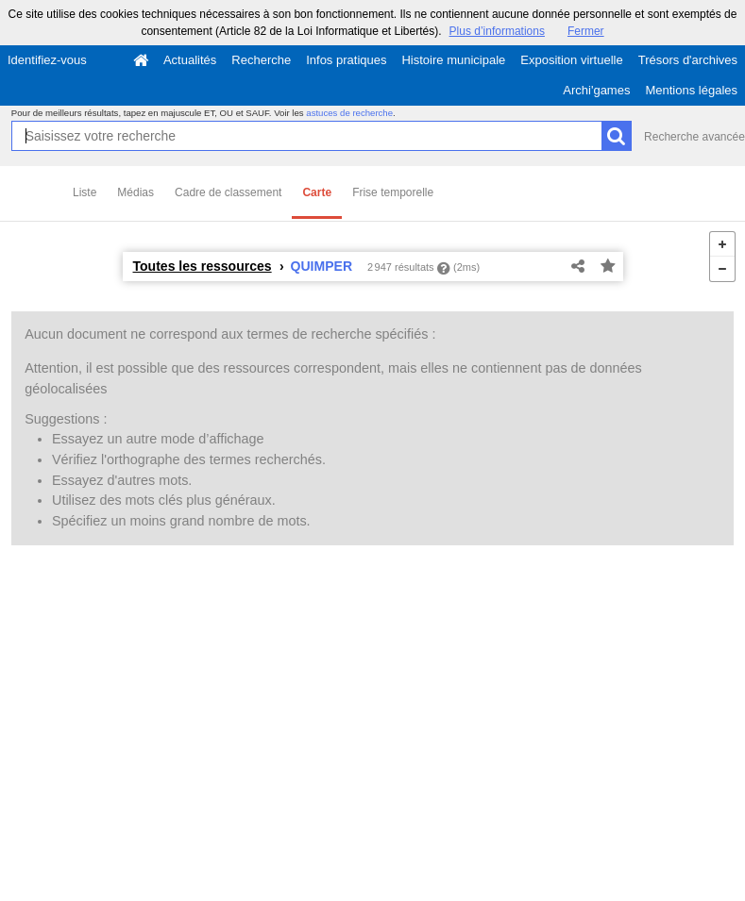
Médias (135, 192)
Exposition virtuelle (571, 60)
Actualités (189, 60)
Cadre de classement (228, 192)
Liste (84, 192)
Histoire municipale (453, 60)
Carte (316, 192)
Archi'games (596, 90)
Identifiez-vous (47, 60)
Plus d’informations (497, 31)
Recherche (261, 60)
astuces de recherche (349, 113)
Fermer (585, 31)
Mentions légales (691, 90)
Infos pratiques (346, 60)
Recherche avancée (694, 136)
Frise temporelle (392, 192)
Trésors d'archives (687, 60)
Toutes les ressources (202, 266)
